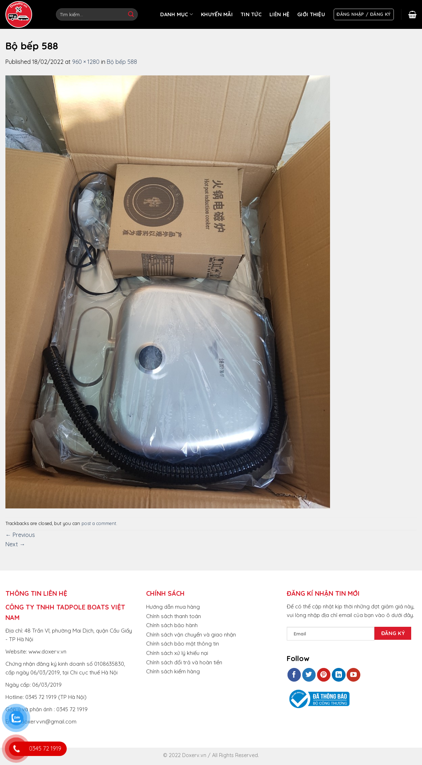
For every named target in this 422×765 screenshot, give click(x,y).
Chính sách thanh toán (173, 616)
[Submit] (131, 14)
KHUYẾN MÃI (217, 14)
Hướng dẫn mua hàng (173, 606)
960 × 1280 (86, 61)
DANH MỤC (176, 14)
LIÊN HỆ (279, 14)
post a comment (99, 523)
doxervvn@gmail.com (48, 721)
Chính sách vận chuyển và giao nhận (191, 634)
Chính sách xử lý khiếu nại (177, 653)
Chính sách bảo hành (172, 625)
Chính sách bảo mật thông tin (182, 643)
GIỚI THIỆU (311, 14)
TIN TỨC (251, 14)
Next (15, 544)
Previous (20, 534)
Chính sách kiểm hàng (173, 671)
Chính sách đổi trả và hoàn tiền (184, 662)
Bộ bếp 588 (122, 61)
